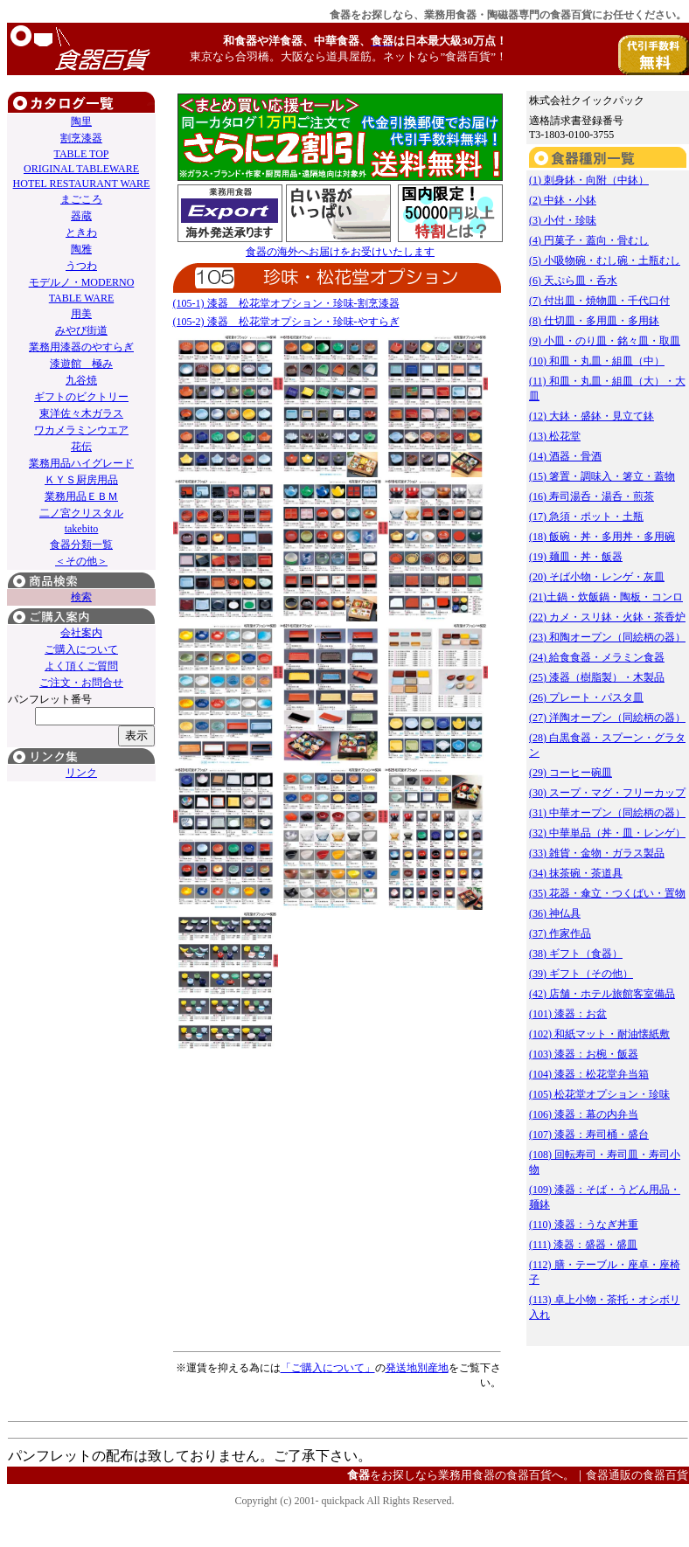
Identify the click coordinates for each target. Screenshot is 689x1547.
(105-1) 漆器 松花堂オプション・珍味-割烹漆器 (286, 303)
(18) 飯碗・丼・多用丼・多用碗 (602, 537)
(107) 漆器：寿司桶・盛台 (589, 1134)
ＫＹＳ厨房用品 (81, 480)
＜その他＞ (81, 561)
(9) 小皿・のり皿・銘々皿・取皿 (604, 341)
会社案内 (81, 633)
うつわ (81, 266)
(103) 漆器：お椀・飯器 (583, 1054)
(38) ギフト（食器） (576, 953)
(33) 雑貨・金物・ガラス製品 (597, 853)
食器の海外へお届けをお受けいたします (340, 252)
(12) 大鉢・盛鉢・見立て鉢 (591, 416)
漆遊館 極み (81, 363)
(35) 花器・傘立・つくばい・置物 (607, 893)
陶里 (81, 121)
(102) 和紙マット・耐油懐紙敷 (599, 1034)
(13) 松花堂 (555, 436)
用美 (81, 314)
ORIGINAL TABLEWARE (81, 169)
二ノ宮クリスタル (81, 513)
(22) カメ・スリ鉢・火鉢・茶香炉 (607, 617)
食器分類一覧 (81, 544)
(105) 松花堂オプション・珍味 (599, 1094)
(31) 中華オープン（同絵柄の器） (607, 813)
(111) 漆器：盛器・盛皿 (583, 1244)
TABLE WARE (81, 298)
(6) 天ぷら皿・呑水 (573, 280)
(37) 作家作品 (560, 933)
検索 (81, 597)
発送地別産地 (417, 1368)
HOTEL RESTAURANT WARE (81, 183)
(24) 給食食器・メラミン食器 (597, 657)
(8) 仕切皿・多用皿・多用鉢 (594, 321)
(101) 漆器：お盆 (568, 1014)
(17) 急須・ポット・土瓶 (586, 516)
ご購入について (81, 649)
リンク (81, 773)
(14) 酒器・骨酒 (565, 456)
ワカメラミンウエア (81, 430)
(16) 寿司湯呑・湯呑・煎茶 (591, 496)
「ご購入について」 (328, 1368)
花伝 (81, 447)
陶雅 (81, 249)
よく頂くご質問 (81, 666)
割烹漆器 (81, 138)
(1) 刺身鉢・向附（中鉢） (589, 180)
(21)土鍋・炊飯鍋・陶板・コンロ (606, 597)
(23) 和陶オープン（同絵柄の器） (607, 637)
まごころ (81, 199)
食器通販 (608, 1474)
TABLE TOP (81, 154)
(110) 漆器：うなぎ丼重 (583, 1224)
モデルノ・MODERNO (82, 282)
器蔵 (81, 216)
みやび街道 (81, 330)
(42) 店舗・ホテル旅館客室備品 (602, 994)
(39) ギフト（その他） (581, 974)
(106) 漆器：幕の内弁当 (583, 1114)
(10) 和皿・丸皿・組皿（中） (597, 361)
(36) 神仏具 (555, 913)
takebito (82, 529)
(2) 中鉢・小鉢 (562, 200)
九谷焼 (81, 380)
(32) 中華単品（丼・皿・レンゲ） (607, 833)
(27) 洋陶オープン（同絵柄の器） (607, 717)
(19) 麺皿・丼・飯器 (576, 557)
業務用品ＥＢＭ (81, 496)
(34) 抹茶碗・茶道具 (576, 873)
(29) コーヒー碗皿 (570, 773)
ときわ (81, 232)
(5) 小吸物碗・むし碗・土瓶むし (604, 260)
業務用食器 (450, 15)
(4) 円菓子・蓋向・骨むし (589, 240)
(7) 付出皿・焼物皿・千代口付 (599, 301)
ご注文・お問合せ (81, 682)
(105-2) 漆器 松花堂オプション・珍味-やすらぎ (286, 322)
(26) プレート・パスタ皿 (586, 697)
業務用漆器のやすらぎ (81, 347)
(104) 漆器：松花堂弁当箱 (589, 1074)
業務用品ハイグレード (81, 463)
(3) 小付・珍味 (562, 220)
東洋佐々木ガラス (81, 413)
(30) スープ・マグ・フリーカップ (607, 793)
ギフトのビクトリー (81, 397)
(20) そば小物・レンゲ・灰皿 (597, 577)
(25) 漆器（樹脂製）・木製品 (597, 677)
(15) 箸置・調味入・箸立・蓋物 (602, 476)
